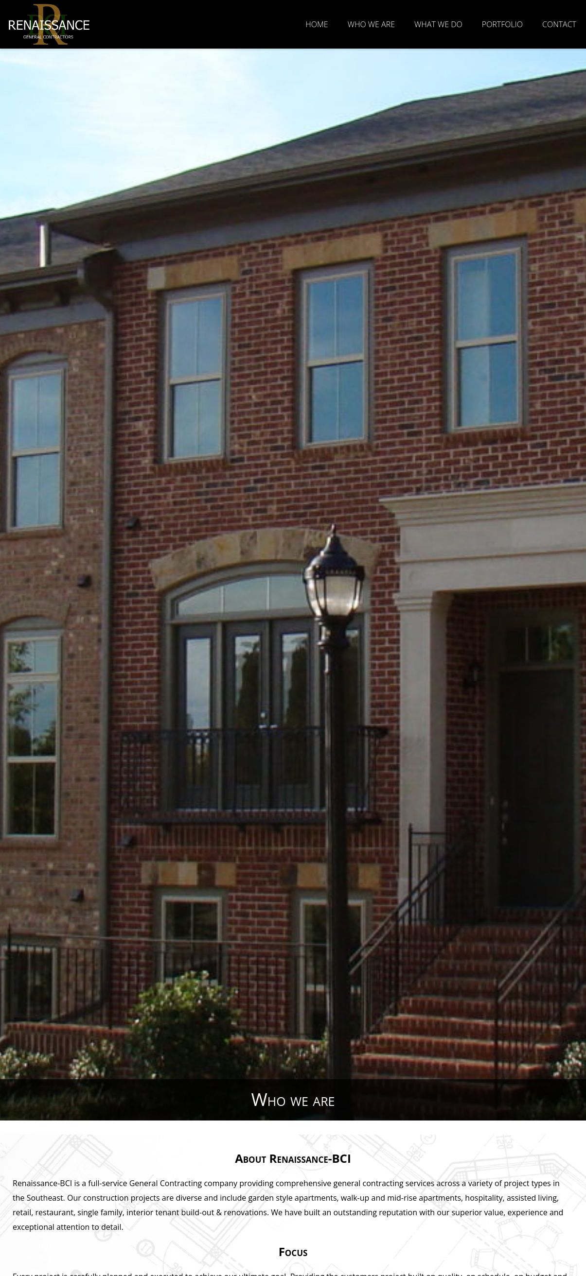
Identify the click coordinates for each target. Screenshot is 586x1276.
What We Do (438, 24)
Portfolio (502, 24)
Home (316, 24)
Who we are (371, 24)
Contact (559, 24)
